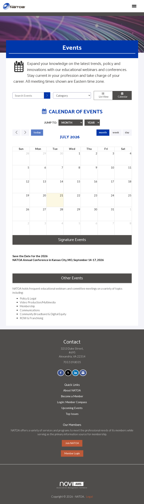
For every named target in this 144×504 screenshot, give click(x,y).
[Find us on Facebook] (60, 373)
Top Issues (72, 413)
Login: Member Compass (72, 402)
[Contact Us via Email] (83, 373)
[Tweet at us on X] (68, 373)
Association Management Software (72, 485)
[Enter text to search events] (28, 95)
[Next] (25, 132)
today (37, 132)
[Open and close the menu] (82, 6)
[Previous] (16, 132)
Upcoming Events (72, 408)
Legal (89, 496)
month (103, 132)
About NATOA (72, 390)
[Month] (70, 122)
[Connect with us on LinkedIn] (75, 373)
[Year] (92, 122)
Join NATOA (72, 443)
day (127, 132)
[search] (47, 95)
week (116, 132)
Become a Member (72, 396)
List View (103, 95)
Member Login (72, 453)
